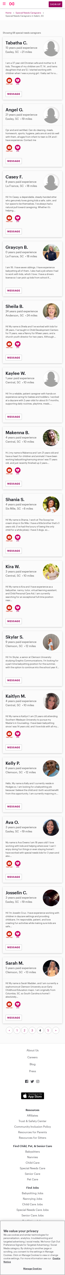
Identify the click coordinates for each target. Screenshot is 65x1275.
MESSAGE (13, 93)
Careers (32, 1057)
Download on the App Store (32, 1095)
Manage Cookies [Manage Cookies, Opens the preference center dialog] (32, 1268)
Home (8, 12)
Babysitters (32, 1151)
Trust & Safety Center (32, 1121)
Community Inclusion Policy (32, 1126)
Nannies (32, 1157)
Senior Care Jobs (32, 1215)
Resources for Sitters (32, 1137)
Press (32, 1071)
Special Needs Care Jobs (32, 1209)
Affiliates (32, 1115)
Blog (33, 1064)
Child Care (33, 1162)
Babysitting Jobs (32, 1193)
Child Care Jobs (32, 1204)
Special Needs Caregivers (28, 12)
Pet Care (32, 1179)
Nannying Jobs (32, 1198)
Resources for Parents (32, 1132)
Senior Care (32, 1173)
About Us (33, 1050)
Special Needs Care (32, 1168)
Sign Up (55, 4)
